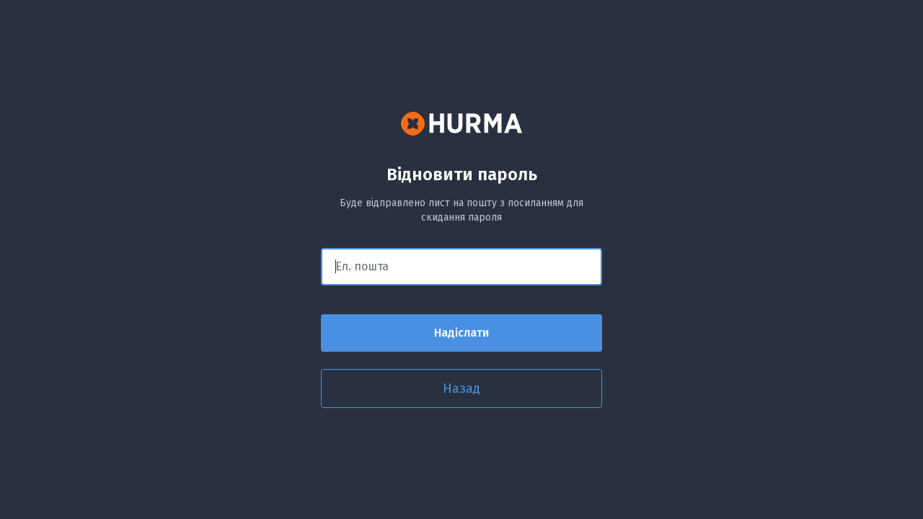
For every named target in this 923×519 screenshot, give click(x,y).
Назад (461, 388)
